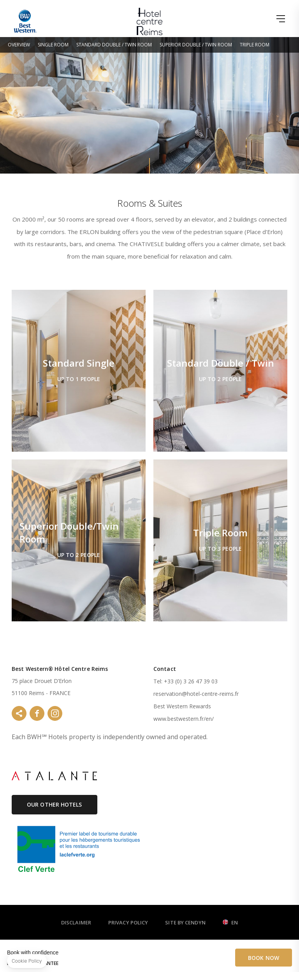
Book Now (263, 957)
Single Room (53, 44)
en (234, 923)
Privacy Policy (128, 922)
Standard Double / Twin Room (114, 44)
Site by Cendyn (185, 922)
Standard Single (79, 371)
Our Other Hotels (54, 804)
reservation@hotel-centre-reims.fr (196, 693)
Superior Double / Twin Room (196, 44)
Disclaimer (76, 922)
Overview (19, 44)
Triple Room (254, 44)
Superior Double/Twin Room (79, 540)
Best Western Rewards (182, 706)
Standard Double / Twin (220, 371)
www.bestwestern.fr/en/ (183, 718)
